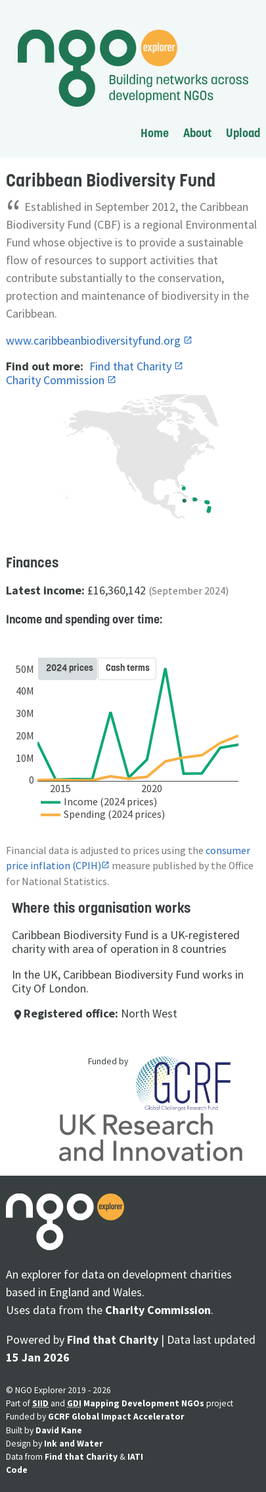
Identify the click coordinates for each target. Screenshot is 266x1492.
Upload (243, 132)
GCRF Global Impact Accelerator (116, 1416)
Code (17, 1470)
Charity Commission (56, 379)
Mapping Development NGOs (143, 1403)
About (197, 132)
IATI (135, 1456)
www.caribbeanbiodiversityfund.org (94, 340)
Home (155, 132)
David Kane (58, 1430)
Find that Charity (131, 366)
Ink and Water (73, 1443)
